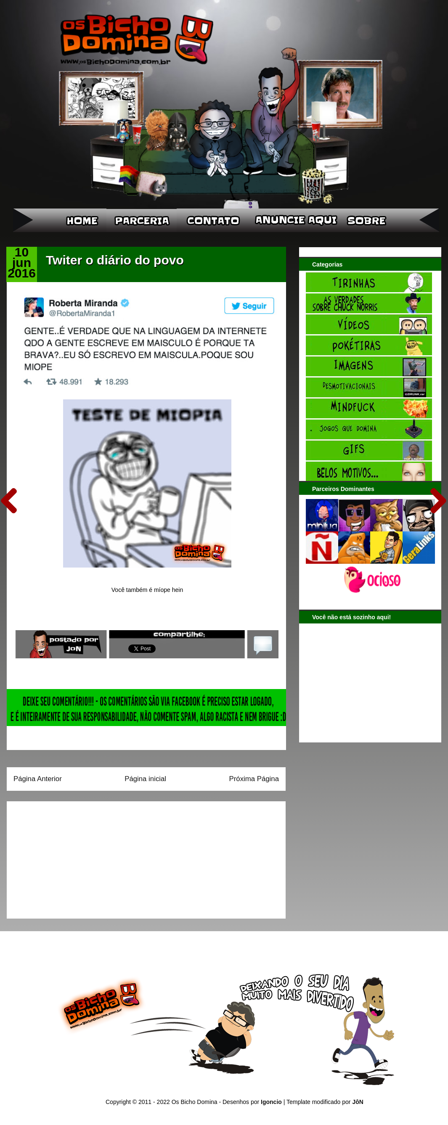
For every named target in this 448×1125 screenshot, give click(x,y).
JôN (357, 1102)
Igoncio (271, 1102)
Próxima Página (254, 779)
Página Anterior (37, 779)
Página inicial (145, 779)
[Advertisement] (66, 857)
